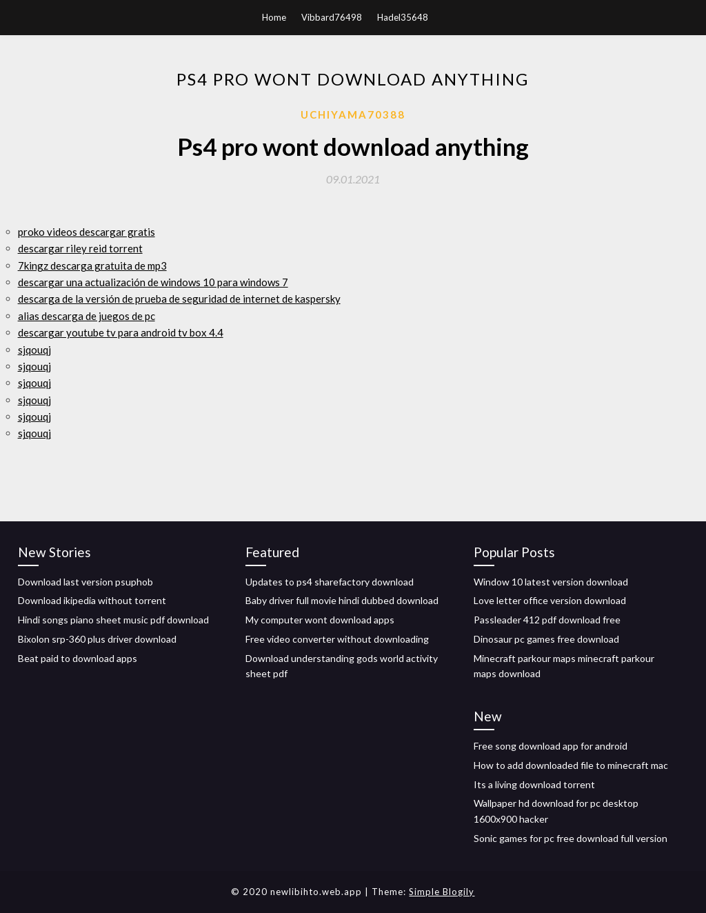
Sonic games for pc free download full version (570, 838)
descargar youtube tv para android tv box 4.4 (120, 332)
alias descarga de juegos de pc (86, 316)
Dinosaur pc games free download (546, 639)
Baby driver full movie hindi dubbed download (341, 600)
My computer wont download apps (319, 619)
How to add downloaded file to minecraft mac (571, 765)
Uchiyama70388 (353, 114)
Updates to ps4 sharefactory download (329, 582)
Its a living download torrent (534, 784)
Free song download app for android (550, 746)
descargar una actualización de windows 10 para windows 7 (153, 282)
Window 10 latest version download (551, 582)
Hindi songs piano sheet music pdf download (113, 619)
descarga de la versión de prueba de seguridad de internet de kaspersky (179, 298)
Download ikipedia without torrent (92, 600)
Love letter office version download (550, 600)
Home (274, 17)
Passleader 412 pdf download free (547, 619)
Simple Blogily (441, 891)
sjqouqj (34, 349)
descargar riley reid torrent (80, 248)
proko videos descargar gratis (86, 231)
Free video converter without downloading (337, 639)
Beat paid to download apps (77, 658)
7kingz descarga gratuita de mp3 (92, 265)
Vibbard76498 (331, 17)
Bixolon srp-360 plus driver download (97, 639)
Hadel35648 (402, 17)
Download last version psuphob (85, 582)
